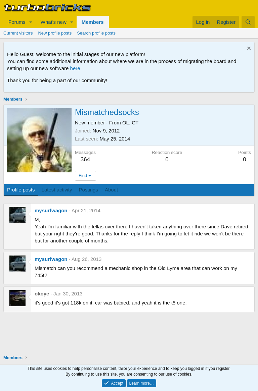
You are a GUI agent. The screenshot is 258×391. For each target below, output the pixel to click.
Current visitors (18, 33)
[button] (31, 22)
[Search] (248, 22)
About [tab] (111, 189)
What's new (54, 22)
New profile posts (55, 33)
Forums (17, 22)
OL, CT (130, 122)
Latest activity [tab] (57, 189)
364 (85, 159)
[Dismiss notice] (248, 49)
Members (93, 22)
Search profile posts (96, 33)
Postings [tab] (88, 189)
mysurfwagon (51, 210)
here (75, 68)
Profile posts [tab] (21, 189)
